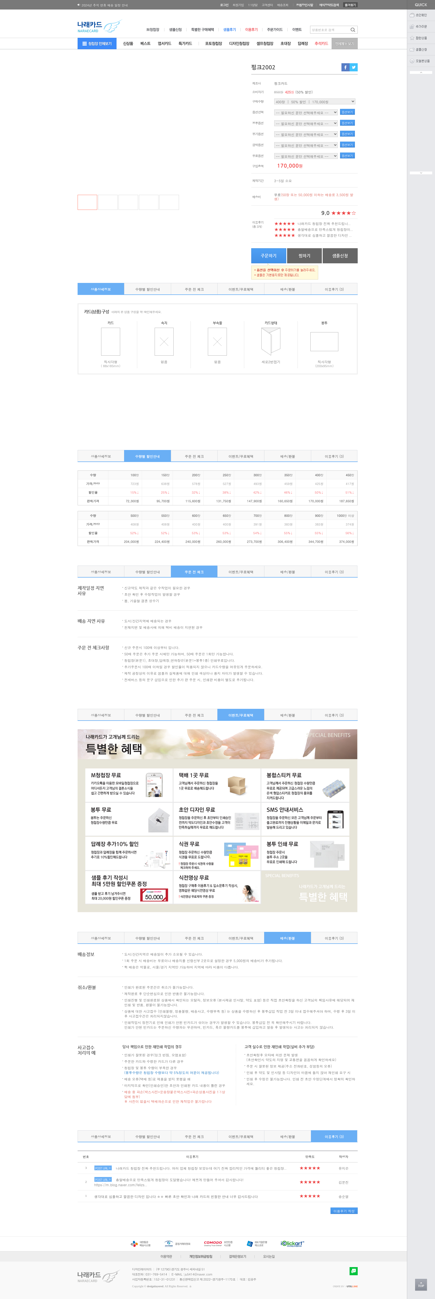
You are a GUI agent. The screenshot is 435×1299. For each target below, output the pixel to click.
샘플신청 (340, 255)
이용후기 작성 (344, 1211)
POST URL (103, 1168)
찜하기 (304, 255)
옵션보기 (347, 112)
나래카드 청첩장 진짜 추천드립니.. (324, 223)
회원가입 (238, 5)
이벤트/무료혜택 (241, 289)
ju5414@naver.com (199, 1274)
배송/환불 (287, 289)
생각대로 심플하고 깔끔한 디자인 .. (325, 235)
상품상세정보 (101, 289)
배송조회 (282, 5)
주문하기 (268, 255)
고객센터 (267, 5)
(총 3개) (257, 226)
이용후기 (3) (334, 289)
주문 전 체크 (194, 289)
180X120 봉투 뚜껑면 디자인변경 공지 (109, 5)
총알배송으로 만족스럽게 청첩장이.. (325, 229)
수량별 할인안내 (147, 289)
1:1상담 (253, 5)
